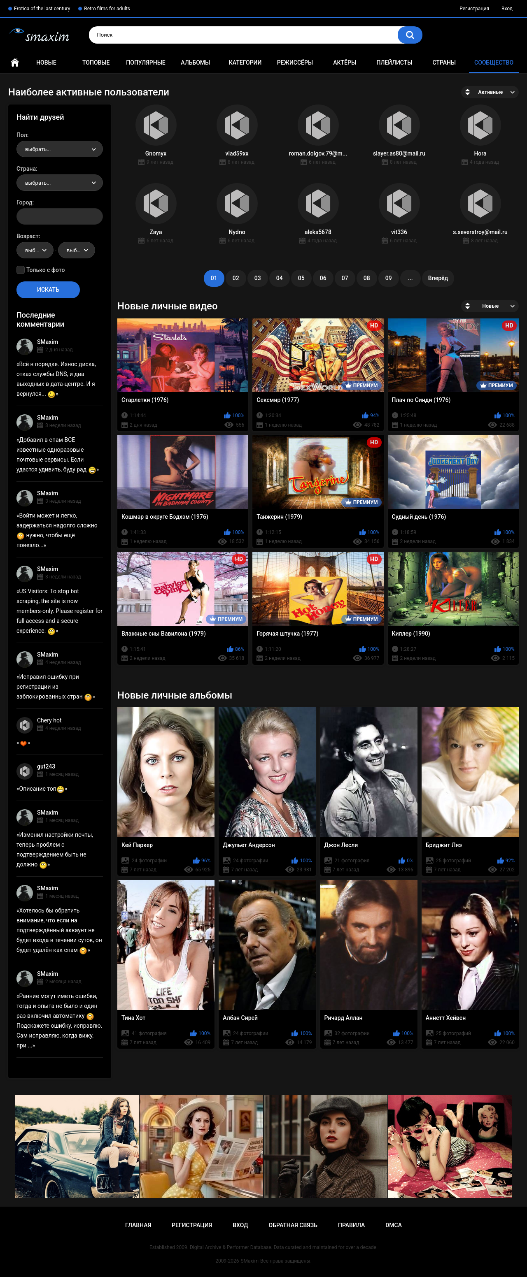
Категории (245, 62)
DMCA (393, 1225)
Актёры (344, 62)
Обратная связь (293, 1225)
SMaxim (47, 342)
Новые (46, 62)
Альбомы (195, 62)
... (410, 278)
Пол (21, 135)
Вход (507, 9)
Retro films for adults (107, 9)
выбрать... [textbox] (38, 149)
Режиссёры (295, 62)
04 (279, 278)
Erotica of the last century (42, 9)
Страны (444, 62)
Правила (351, 1225)
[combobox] (59, 149)
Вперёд (438, 278)
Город (24, 202)
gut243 (46, 766)
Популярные (145, 62)
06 (323, 278)
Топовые (96, 62)
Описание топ (42, 788)
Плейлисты (394, 62)
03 (257, 278)
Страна (26, 168)
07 (345, 278)
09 (388, 278)
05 (301, 278)
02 (236, 278)
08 (367, 278)
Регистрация (474, 9)
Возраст (27, 236)
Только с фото (45, 270)
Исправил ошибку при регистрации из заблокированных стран (54, 686)
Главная (14, 62)
